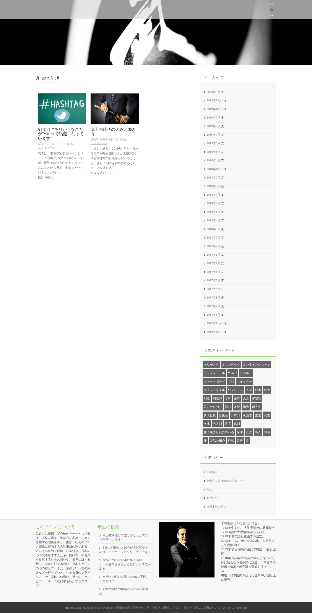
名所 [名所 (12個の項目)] (228, 398)
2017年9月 (213, 246)
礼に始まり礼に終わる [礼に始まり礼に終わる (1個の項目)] (219, 432)
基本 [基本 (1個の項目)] (237, 398)
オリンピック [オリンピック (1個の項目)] (231, 364)
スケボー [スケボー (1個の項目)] (246, 373)
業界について (214, 498)
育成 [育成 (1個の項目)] (267, 432)
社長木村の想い (216, 506)
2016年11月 (214, 323)
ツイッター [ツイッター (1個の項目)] (244, 381)
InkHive (96, 608)
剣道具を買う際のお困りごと (224, 481)
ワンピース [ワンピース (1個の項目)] (235, 390)
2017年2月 (213, 306)
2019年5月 (213, 152)
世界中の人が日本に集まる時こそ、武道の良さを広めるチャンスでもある (125, 564)
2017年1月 (213, 314)
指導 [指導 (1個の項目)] (246, 407)
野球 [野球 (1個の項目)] (231, 440)
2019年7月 (213, 134)
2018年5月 (213, 212)
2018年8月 (213, 186)
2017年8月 (213, 254)
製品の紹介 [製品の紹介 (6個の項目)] (217, 440)
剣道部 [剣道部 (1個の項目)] (217, 398)
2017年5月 (213, 280)
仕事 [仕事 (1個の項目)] (258, 390)
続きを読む (45, 177)
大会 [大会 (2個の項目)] (246, 398)
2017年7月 (213, 263)
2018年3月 (213, 229)
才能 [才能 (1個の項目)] (237, 407)
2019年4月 (213, 160)
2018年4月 (213, 220)
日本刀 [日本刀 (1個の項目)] (235, 415)
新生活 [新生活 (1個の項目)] (223, 415)
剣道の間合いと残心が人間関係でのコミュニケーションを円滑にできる (125, 549)
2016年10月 (214, 332)
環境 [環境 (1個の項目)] (228, 424)
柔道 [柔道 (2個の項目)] (258, 415)
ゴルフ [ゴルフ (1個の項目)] (232, 373)
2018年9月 (213, 177)
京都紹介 (212, 472)
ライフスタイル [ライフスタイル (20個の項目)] (214, 390)
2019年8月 (213, 126)
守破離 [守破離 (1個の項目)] (256, 398)
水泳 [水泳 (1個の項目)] (207, 424)
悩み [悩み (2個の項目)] (228, 407)
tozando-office (46, 147)
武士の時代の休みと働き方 (113, 132)
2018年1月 (213, 237)
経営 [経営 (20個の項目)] (249, 432)
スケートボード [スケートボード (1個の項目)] (214, 381)
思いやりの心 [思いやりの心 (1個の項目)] (213, 407)
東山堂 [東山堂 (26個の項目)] (247, 415)
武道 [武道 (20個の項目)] (267, 415)
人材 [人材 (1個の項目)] (249, 390)
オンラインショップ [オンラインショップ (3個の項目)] (256, 364)
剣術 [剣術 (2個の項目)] (267, 390)
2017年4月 (213, 289)
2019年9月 (213, 117)
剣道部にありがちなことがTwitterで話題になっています (61, 134)
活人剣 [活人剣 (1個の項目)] (217, 424)
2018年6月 (213, 203)
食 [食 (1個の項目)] (247, 440)
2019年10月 (214, 109)
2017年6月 (213, 272)
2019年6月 (213, 143)
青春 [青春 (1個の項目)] (240, 440)
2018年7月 (213, 194)
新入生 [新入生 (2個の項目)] (256, 407)
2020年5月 (213, 92)
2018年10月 (214, 169)
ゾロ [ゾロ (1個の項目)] (231, 381)
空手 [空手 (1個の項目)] (240, 432)
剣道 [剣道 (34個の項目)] (207, 398)
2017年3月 (213, 297)
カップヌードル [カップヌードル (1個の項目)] (214, 373)
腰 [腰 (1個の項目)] (205, 440)
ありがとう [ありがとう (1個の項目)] (211, 364)
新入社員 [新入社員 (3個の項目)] (210, 415)
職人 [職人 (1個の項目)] (258, 432)
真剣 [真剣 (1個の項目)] (237, 424)
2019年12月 (214, 100)
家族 (209, 489)
